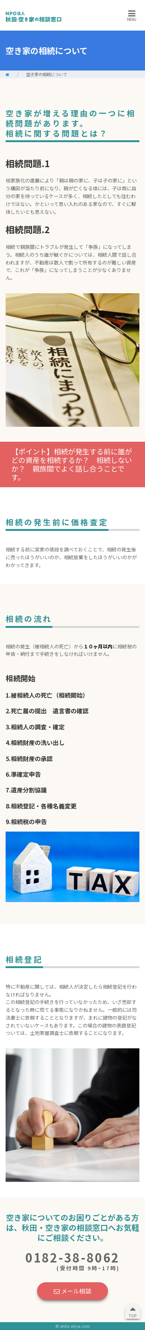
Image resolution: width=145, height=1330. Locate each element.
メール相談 (72, 1290)
